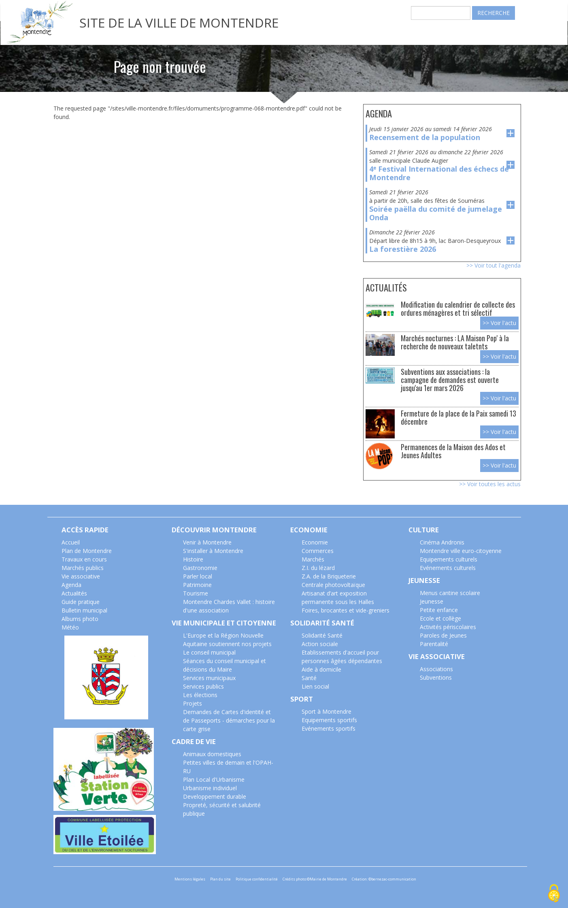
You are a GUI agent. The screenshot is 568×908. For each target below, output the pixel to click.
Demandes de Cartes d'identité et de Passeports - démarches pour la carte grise (229, 720)
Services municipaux (209, 678)
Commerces (318, 551)
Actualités (74, 593)
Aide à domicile (321, 669)
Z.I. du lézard (318, 568)
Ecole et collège (440, 618)
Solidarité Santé (322, 635)
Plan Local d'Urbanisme (214, 779)
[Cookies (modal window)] (554, 894)
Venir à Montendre (207, 542)
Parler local (197, 576)
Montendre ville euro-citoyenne (461, 551)
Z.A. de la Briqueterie (329, 576)
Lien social (315, 686)
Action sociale (320, 644)
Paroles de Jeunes (443, 635)
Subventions (436, 677)
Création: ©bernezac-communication (384, 879)
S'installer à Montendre (213, 551)
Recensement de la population (424, 137)
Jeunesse (431, 601)
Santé (309, 678)
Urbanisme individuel (210, 788)
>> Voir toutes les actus (490, 484)
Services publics (203, 686)
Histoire (193, 559)
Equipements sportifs (329, 720)
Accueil (71, 542)
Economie (315, 542)
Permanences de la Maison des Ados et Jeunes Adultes (453, 450)
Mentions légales (189, 879)
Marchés (313, 559)
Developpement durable (214, 796)
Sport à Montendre (326, 711)
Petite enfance (439, 610)
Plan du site (220, 879)
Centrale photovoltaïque (333, 585)
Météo (70, 627)
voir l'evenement (510, 133)
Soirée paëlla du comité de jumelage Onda (435, 213)
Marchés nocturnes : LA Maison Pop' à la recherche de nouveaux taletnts (455, 341)
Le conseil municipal (209, 652)
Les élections (200, 695)
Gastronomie (200, 568)
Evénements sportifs (328, 728)
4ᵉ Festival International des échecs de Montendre (439, 173)
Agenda (71, 585)
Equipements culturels (448, 559)
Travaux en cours (84, 559)
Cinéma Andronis (442, 542)
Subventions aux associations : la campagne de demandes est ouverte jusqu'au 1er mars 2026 (450, 379)
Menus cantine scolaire (450, 593)
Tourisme (195, 593)
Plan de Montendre (87, 551)
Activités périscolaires (448, 627)
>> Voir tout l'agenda (493, 265)
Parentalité (434, 644)
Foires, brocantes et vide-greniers (345, 610)
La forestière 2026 (402, 249)
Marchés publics (83, 568)
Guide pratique (81, 602)
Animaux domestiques (212, 754)
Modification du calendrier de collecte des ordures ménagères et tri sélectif (458, 308)
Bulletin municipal (84, 610)
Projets (192, 703)
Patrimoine (197, 585)
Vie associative (81, 576)
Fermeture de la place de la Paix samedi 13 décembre (458, 417)
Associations (436, 669)
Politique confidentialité (257, 879)
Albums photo (80, 619)
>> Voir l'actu (499, 323)
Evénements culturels (448, 568)
